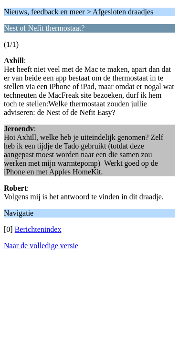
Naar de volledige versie (41, 246)
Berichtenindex (38, 229)
